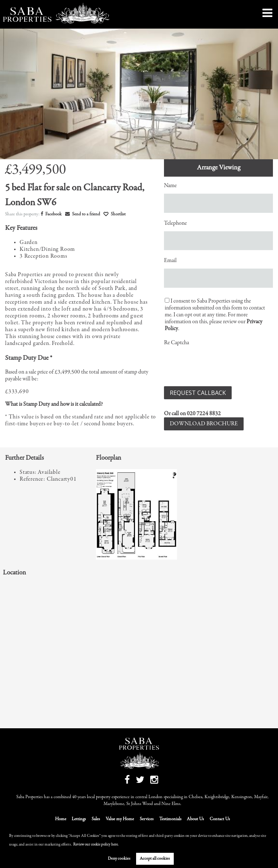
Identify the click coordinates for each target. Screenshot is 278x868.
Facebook (51, 214)
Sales (96, 819)
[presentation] (219, 365)
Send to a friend (82, 214)
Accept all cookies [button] (155, 858)
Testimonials (170, 819)
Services (146, 819)
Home (60, 819)
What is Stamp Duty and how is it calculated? (54, 404)
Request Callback (198, 393)
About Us (195, 819)
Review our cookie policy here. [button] (95, 845)
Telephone (175, 223)
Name (170, 186)
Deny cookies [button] (119, 858)
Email (170, 261)
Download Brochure (204, 424)
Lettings (79, 819)
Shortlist (118, 214)
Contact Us (220, 819)
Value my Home (120, 819)
